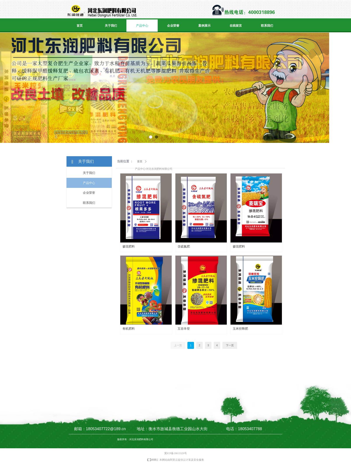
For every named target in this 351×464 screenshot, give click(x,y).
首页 (139, 161)
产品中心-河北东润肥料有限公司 (154, 168)
